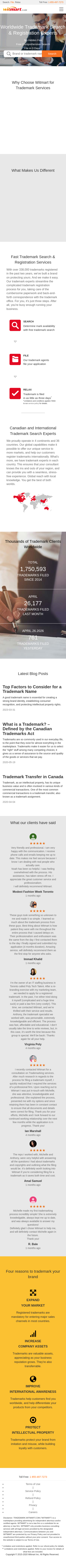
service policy (33, 403)
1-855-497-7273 (55, 2)
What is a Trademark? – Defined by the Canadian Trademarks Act (27, 729)
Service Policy (33, 1491)
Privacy (33, 1505)
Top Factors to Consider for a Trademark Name (32, 689)
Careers (33, 1512)
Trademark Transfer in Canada (33, 776)
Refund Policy (32, 1498)
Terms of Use (33, 1484)
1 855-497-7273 (38, 1476)
